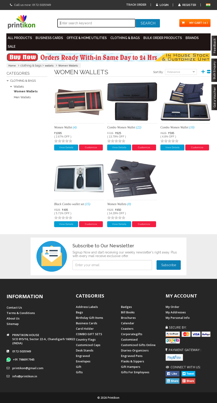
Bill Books (128, 312)
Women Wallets (68, 65)
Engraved (83, 356)
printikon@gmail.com (27, 368)
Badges (126, 307)
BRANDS (192, 38)
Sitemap (13, 324)
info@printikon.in (24, 376)
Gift (78, 367)
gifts (79, 372)
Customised (129, 339)
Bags (79, 312)
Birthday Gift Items (89, 318)
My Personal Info (178, 318)
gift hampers (130, 367)
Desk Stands (84, 350)
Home (12, 65)
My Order (172, 307)
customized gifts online (138, 345)
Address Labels (87, 307)
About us (13, 318)
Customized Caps (88, 345)
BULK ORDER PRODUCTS (163, 38)
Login (162, 5)
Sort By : (158, 72)
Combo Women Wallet (124, 127)
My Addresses (176, 312)
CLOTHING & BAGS (125, 38)
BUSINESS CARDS (49, 38)
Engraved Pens (131, 356)
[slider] (63, 141)
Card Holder (85, 329)
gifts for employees (135, 372)
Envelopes (83, 361)
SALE (12, 46)
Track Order (136, 4)
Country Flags (86, 339)
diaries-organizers (135, 350)
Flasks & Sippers (132, 361)
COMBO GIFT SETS (89, 334)
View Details (66, 147)
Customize (91, 147)
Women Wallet (65, 127)
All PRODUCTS (20, 38)
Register (187, 5)
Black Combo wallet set (72, 204)
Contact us (14, 307)
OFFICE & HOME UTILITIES (87, 38)
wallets (49, 65)
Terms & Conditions (21, 313)
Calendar (127, 323)
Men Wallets (22, 97)
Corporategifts (131, 334)
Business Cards (86, 323)
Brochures (128, 318)
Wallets (17, 86)
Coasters (127, 329)
